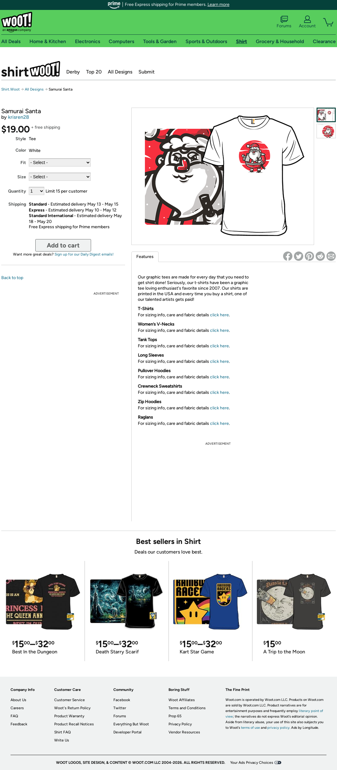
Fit (23, 162)
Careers (17, 708)
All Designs (120, 72)
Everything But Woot (131, 724)
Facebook (121, 700)
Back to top (12, 277)
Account (307, 22)
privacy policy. (278, 728)
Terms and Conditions (187, 708)
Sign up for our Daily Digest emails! (84, 254)
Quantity (17, 191)
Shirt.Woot (30, 69)
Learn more (219, 4)
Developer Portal (127, 732)
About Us (18, 700)
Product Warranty (69, 716)
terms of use (250, 728)
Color (20, 150)
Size (21, 177)
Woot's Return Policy (72, 708)
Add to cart (63, 245)
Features (145, 256)
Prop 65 (175, 716)
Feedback (19, 724)
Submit (146, 72)
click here (219, 315)
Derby (73, 72)
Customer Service (69, 700)
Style (20, 138)
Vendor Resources (184, 732)
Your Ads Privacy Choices (251, 762)
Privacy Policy (180, 724)
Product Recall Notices (74, 724)
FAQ (14, 716)
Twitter (119, 708)
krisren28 (18, 117)
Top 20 (94, 72)
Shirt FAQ (62, 732)
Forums (284, 22)
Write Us (61, 740)
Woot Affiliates (181, 700)
